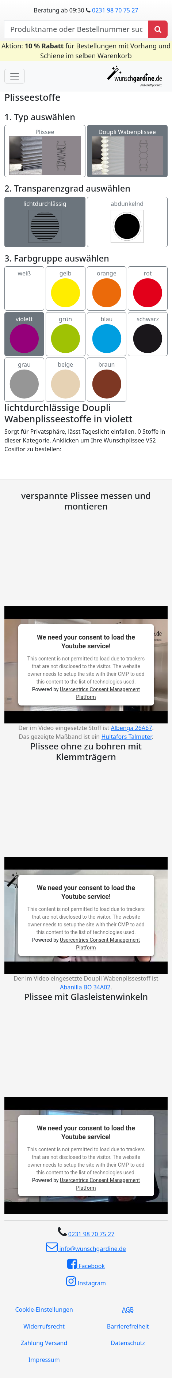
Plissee (45, 143)
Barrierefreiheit (128, 1326)
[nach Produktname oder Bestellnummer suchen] (76, 29)
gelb (65, 288)
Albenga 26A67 (131, 728)
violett (24, 334)
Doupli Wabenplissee (127, 143)
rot (148, 288)
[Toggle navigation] (14, 76)
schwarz (148, 334)
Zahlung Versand (44, 1343)
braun (107, 379)
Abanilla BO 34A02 (85, 987)
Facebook (86, 1264)
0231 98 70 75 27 (115, 10)
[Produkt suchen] (158, 29)
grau (24, 379)
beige (65, 379)
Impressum (44, 1360)
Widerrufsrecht (44, 1326)
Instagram (86, 1281)
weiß (24, 288)
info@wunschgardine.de (86, 1247)
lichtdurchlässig (44, 222)
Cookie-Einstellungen (44, 1309)
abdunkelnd (127, 222)
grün (65, 334)
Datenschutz (128, 1343)
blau (107, 334)
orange (107, 288)
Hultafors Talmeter (126, 737)
